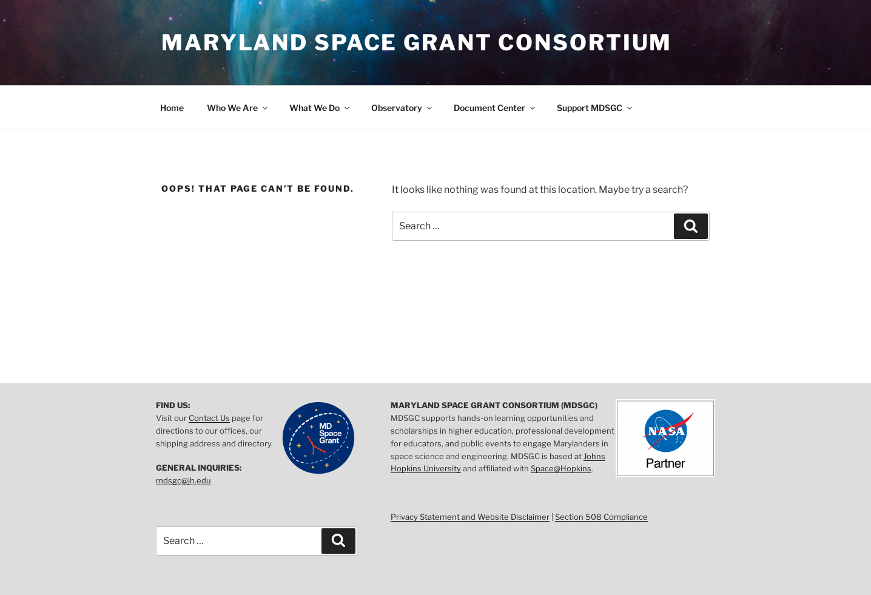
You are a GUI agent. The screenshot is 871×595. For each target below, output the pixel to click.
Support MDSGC (595, 108)
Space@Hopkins (561, 468)
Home (172, 108)
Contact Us (209, 418)
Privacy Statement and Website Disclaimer (470, 517)
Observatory (402, 108)
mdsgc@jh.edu (183, 480)
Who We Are (238, 108)
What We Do (320, 108)
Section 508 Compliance (601, 517)
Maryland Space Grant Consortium (416, 42)
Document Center (495, 108)
